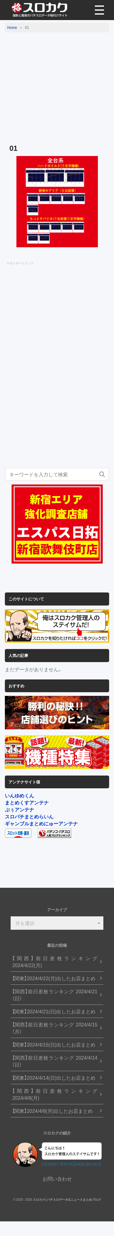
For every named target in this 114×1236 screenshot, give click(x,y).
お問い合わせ (57, 1178)
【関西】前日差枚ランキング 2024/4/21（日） (54, 995)
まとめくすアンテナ (27, 802)
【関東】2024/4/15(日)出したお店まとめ (53, 1044)
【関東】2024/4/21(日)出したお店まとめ (53, 1011)
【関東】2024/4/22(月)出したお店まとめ (53, 978)
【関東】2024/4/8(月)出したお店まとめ (52, 1110)
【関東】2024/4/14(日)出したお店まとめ (53, 1077)
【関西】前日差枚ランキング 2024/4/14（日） (54, 1061)
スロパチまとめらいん (29, 816)
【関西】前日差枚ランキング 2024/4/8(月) (54, 1094)
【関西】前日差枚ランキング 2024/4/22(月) (54, 962)
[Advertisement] (57, 82)
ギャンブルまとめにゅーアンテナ (41, 823)
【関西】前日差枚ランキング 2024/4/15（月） (54, 1028)
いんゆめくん (19, 795)
